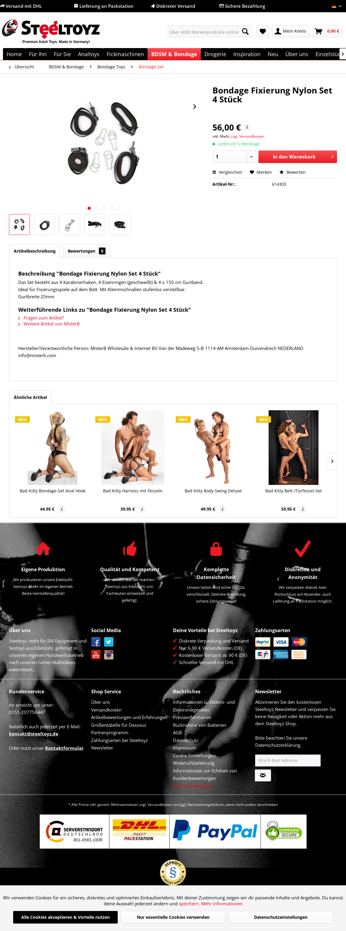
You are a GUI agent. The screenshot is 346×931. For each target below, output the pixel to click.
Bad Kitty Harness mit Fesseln (133, 491)
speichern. (190, 904)
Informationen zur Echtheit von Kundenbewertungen (205, 774)
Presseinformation (192, 717)
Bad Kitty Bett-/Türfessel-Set (293, 491)
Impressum (184, 748)
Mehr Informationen (222, 904)
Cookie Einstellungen (194, 755)
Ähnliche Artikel (30, 397)
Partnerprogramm (109, 732)
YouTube (96, 655)
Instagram (109, 655)
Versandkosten (106, 710)
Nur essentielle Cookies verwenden (173, 917)
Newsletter (102, 748)
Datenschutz (185, 740)
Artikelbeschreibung (35, 251)
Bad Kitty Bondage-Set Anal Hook (52, 491)
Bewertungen (86, 251)
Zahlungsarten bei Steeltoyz (119, 740)
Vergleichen (227, 172)
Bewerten (292, 172)
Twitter (109, 642)
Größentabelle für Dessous (118, 725)
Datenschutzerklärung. (278, 745)
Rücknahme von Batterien (199, 725)
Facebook (96, 642)
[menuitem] (209, 31)
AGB (177, 732)
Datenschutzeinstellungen (280, 917)
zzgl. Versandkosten (247, 136)
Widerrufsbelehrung (193, 763)
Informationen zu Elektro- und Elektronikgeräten (204, 706)
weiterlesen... (22, 669)
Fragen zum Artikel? (41, 318)
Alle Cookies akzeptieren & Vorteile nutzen (65, 917)
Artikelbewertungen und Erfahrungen (129, 717)
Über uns (100, 702)
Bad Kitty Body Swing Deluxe (213, 491)
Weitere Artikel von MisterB (49, 324)
